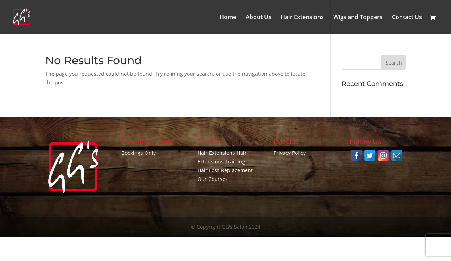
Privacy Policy (289, 152)
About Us (258, 17)
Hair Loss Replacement (225, 170)
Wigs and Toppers (358, 17)
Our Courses (212, 178)
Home (228, 17)
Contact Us (407, 17)
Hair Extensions (302, 17)
